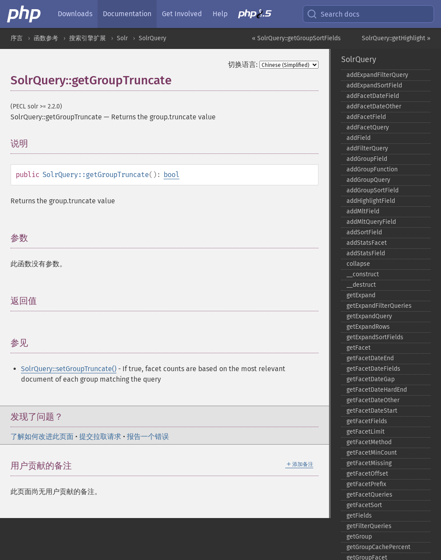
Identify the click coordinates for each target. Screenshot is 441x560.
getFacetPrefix (366, 484)
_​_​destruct (361, 285)
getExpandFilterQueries (379, 306)
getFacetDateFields (373, 368)
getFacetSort (364, 505)
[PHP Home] (24, 14)
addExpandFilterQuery (377, 75)
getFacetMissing (369, 463)
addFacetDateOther (373, 106)
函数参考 (46, 38)
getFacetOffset (367, 473)
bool (171, 174)
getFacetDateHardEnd (376, 389)
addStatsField (365, 253)
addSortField (364, 232)
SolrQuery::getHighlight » (396, 38)
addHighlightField (370, 201)
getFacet (358, 347)
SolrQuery (152, 38)
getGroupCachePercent (378, 547)
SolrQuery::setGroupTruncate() (68, 369)
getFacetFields (366, 421)
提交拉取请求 (100, 436)
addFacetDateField (372, 96)
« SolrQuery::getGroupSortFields (296, 38)
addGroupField (366, 159)
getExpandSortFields (374, 337)
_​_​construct (362, 274)
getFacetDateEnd (370, 358)
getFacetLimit (365, 431)
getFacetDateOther (372, 400)
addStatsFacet (366, 243)
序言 (16, 38)
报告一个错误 (148, 436)
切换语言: (243, 64)
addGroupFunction (372, 169)
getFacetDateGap (370, 379)
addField (358, 138)
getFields (359, 515)
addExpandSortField (374, 85)
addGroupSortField (372, 190)
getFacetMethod (369, 442)
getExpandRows (368, 326)
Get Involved (182, 14)
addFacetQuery (367, 127)
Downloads (75, 14)
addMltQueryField (371, 222)
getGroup (359, 536)
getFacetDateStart (371, 410)
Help (220, 14)
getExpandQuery (369, 316)
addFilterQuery (367, 148)
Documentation (127, 14)
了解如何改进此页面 (42, 436)
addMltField (362, 211)
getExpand (360, 295)
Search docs (333, 14)
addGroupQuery (368, 180)
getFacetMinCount (371, 452)
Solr (122, 38)
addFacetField (366, 117)
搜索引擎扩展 (87, 38)
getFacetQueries (369, 494)
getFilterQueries (369, 526)
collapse (358, 264)
